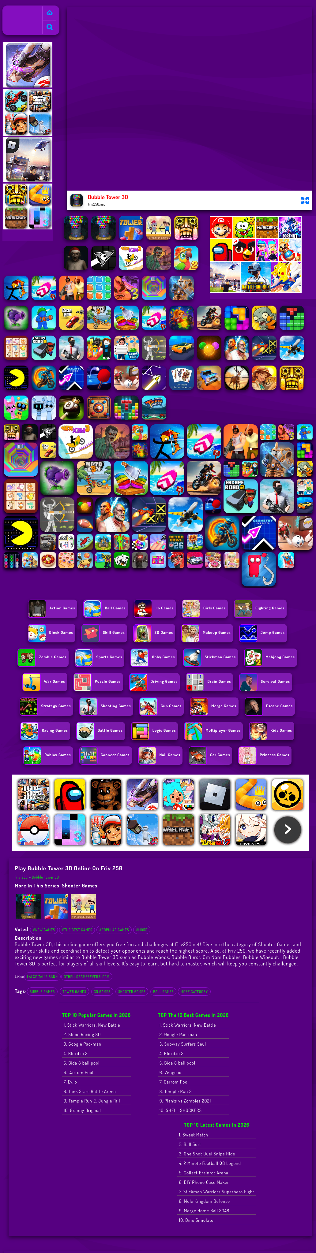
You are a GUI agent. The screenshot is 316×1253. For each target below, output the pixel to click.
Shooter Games (79, 885)
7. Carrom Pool (174, 1082)
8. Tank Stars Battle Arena (90, 1091)
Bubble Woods (153, 957)
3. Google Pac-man (82, 1044)
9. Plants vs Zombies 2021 (185, 1101)
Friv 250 (13, 9)
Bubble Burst (185, 957)
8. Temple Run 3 (176, 1091)
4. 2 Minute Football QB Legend (210, 1163)
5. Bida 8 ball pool (82, 1063)
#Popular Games (114, 930)
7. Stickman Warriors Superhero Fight (216, 1192)
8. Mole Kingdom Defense (204, 1201)
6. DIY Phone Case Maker (204, 1182)
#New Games (44, 930)
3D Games (102, 991)
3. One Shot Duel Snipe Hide (207, 1154)
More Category (194, 991)
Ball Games (163, 991)
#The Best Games (77, 930)
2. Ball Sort (190, 1144)
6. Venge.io (171, 1072)
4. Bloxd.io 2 (76, 1053)
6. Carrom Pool (79, 1072)
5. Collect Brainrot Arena (203, 1173)
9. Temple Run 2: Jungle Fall (92, 1101)
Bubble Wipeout (260, 957)
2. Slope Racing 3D (82, 1034)
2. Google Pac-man (178, 1034)
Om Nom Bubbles (222, 957)
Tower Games (74, 991)
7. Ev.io (70, 1082)
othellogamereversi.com (87, 976)
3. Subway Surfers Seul (183, 1044)
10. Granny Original (82, 1110)
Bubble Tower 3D (45, 877)
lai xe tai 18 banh (42, 976)
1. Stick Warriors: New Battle (92, 1025)
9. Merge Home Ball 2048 (204, 1211)
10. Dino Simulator (197, 1220)
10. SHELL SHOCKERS (181, 1110)
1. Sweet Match (193, 1135)
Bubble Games (42, 991)
